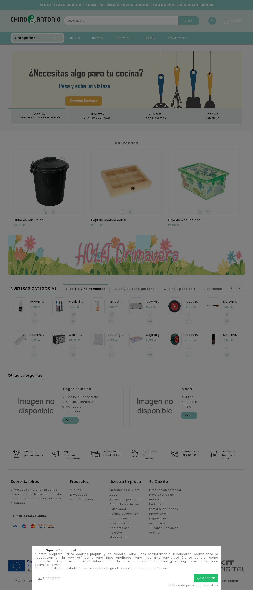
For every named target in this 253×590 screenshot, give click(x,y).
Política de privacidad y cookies (193, 585)
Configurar (49, 578)
